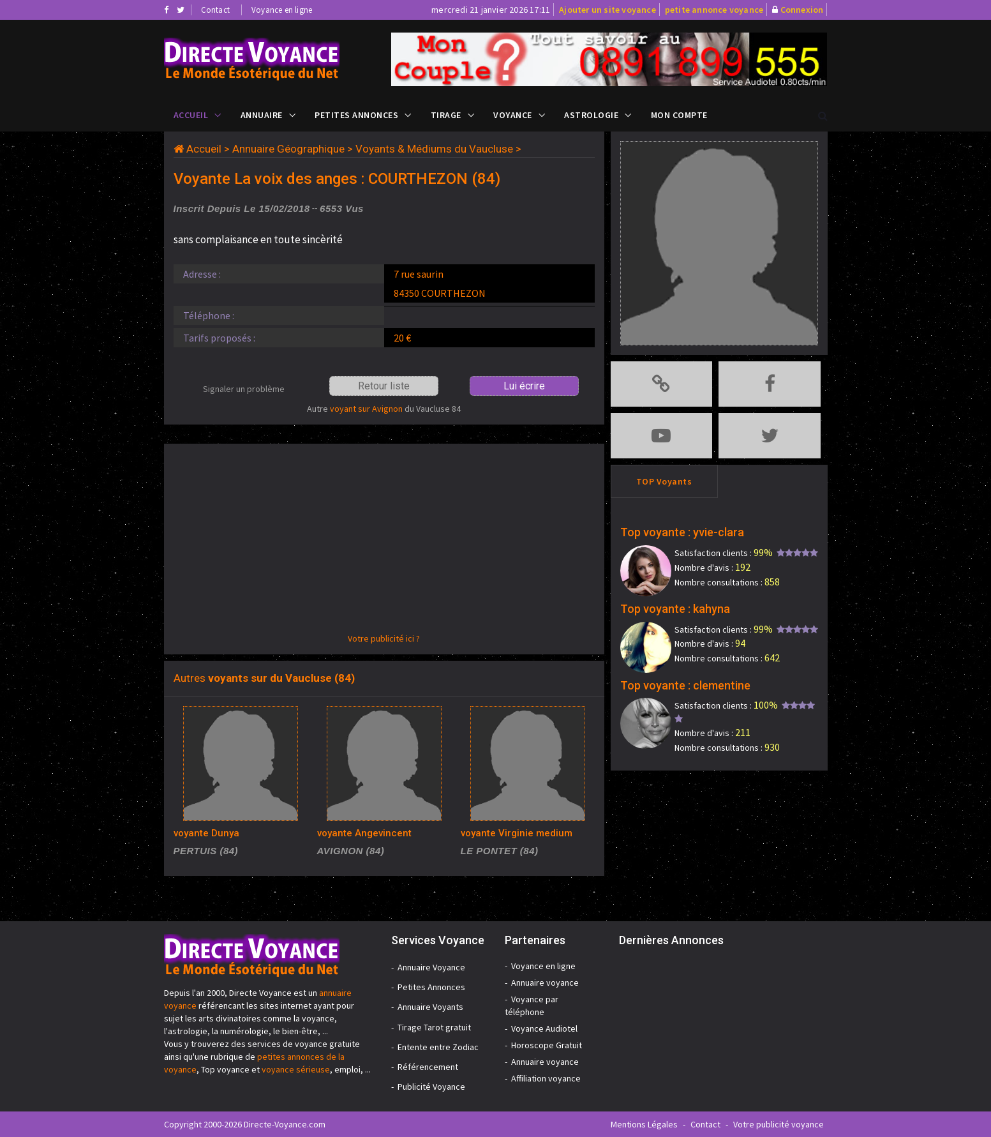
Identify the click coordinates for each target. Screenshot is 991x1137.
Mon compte (679, 115)
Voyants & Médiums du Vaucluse (434, 148)
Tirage (446, 115)
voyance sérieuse (296, 1069)
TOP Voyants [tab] (664, 481)
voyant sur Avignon (366, 408)
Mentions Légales (644, 1124)
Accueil (191, 115)
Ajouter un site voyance (607, 9)
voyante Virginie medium (516, 833)
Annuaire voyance (545, 982)
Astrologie (591, 115)
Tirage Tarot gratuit (434, 1027)
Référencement (428, 1067)
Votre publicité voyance (778, 1124)
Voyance (512, 115)
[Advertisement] (384, 542)
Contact (215, 9)
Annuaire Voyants (430, 1007)
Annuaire (262, 115)
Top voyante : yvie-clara (682, 532)
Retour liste (384, 386)
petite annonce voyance (714, 9)
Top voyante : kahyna (675, 608)
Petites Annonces (356, 115)
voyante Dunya (206, 833)
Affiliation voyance (546, 1078)
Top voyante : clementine (685, 685)
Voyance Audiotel (544, 1028)
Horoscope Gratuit (546, 1045)
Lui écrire (524, 386)
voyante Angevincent (364, 833)
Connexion (802, 9)
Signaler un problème (244, 389)
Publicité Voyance (431, 1086)
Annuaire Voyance (431, 967)
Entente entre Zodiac (438, 1047)
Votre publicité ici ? (384, 638)
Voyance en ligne (281, 9)
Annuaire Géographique (288, 148)
